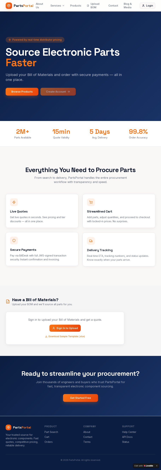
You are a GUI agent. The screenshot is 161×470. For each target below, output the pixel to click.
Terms (87, 441)
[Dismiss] (157, 466)
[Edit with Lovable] (143, 466)
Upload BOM (93, 5)
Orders (48, 441)
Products (75, 5)
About (86, 431)
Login (147, 5)
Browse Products (22, 91)
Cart (46, 436)
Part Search (51, 431)
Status (125, 441)
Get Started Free (80, 397)
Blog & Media (128, 5)
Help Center (129, 431)
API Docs (127, 436)
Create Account (58, 91)
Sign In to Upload (65, 328)
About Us (39, 5)
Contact (113, 5)
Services (57, 5)
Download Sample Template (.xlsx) (65, 336)
